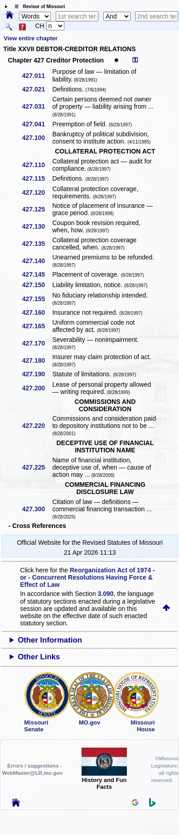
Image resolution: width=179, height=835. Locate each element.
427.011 (37, 75)
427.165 (37, 326)
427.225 (37, 467)
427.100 (37, 137)
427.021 (37, 89)
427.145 (37, 274)
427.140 (37, 260)
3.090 (106, 593)
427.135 (37, 243)
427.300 (37, 509)
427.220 (37, 425)
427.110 (37, 164)
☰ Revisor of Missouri (37, 6)
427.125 (37, 209)
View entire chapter (31, 38)
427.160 (37, 312)
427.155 (37, 298)
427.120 (37, 192)
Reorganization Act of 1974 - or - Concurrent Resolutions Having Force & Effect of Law (87, 577)
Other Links (39, 657)
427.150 (37, 284)
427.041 (37, 124)
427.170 (37, 343)
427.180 (37, 360)
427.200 (37, 388)
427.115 (37, 178)
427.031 (37, 106)
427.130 (37, 226)
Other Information (50, 640)
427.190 (37, 374)
